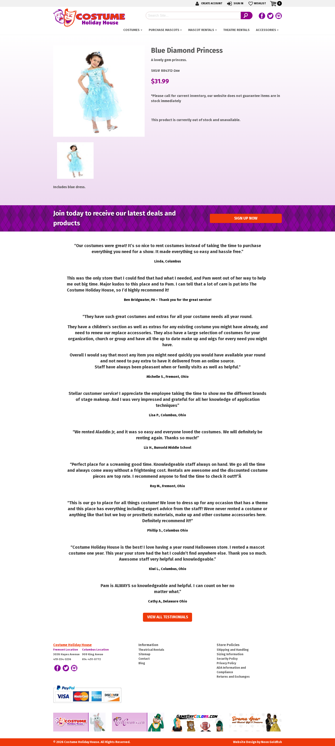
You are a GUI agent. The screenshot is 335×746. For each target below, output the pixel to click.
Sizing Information (230, 654)
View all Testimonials (167, 617)
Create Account (208, 3)
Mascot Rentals (201, 30)
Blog (141, 663)
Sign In (234, 3)
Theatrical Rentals (151, 650)
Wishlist (257, 3)
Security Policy (227, 659)
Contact (144, 659)
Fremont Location (65, 649)
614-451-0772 (91, 659)
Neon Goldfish (271, 742)
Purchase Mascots (164, 30)
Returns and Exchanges (233, 677)
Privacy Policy (226, 663)
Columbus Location (95, 649)
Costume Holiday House (72, 645)
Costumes (131, 30)
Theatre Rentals (236, 30)
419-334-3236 (62, 659)
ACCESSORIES (266, 30)
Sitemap (144, 654)
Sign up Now (245, 218)
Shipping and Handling (233, 650)
